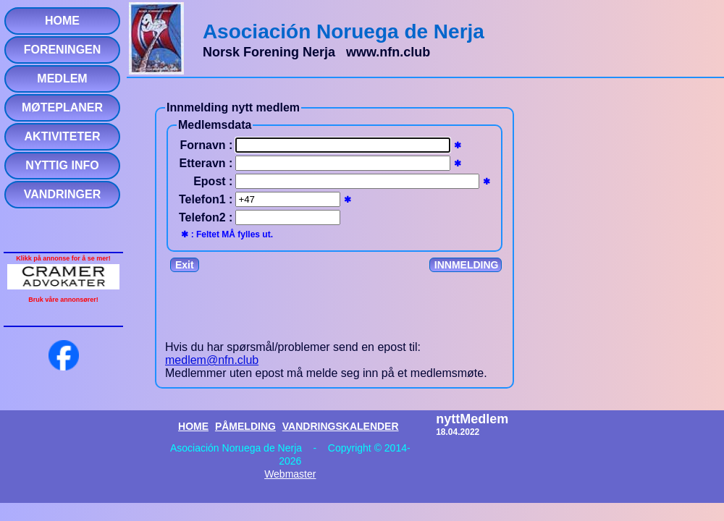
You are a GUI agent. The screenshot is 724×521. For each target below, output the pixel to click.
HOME (62, 20)
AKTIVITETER (63, 136)
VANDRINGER (62, 194)
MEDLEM (62, 78)
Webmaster (290, 474)
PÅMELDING (245, 426)
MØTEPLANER (62, 107)
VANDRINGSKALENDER (340, 426)
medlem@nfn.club (211, 360)
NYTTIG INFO (61, 165)
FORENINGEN (62, 49)
